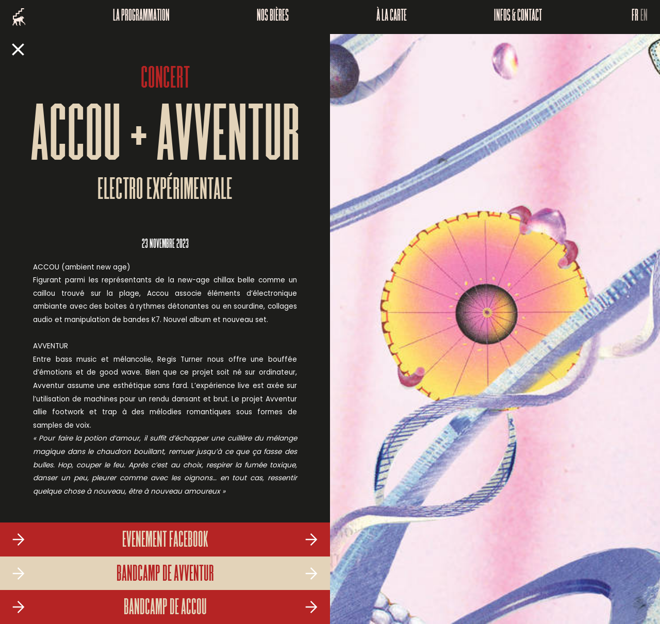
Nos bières (273, 17)
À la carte (391, 17)
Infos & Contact (518, 17)
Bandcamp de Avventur (165, 575)
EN (644, 17)
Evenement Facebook (165, 541)
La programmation (141, 17)
